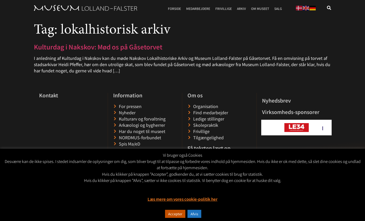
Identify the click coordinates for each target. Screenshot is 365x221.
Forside (174, 8)
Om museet (260, 8)
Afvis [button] (194, 213)
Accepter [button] (175, 213)
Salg (278, 8)
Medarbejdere (198, 8)
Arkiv (241, 8)
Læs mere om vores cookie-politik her (182, 199)
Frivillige (223, 8)
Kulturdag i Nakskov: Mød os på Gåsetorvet (98, 46)
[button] (265, 127)
